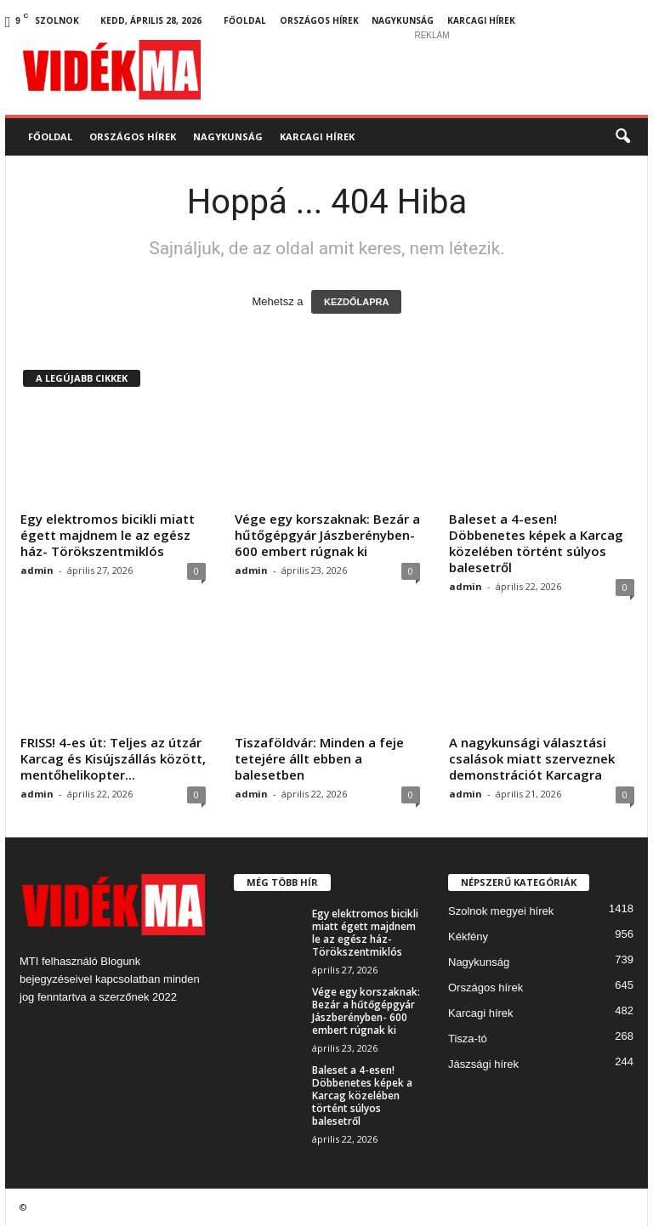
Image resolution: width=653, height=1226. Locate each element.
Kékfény (468, 936)
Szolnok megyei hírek (501, 911)
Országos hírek (319, 20)
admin (37, 570)
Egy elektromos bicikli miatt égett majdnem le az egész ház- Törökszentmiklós (107, 534)
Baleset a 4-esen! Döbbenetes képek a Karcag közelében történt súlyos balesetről (536, 543)
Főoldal (245, 20)
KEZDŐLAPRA (356, 302)
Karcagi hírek (481, 20)
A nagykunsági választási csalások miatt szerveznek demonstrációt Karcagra (532, 758)
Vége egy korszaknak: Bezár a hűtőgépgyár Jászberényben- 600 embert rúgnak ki (327, 534)
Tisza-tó (467, 1038)
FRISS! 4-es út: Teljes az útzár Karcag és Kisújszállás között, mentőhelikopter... (113, 758)
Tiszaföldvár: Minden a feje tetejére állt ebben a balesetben (319, 758)
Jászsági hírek (483, 1064)
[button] (622, 137)
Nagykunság (403, 20)
